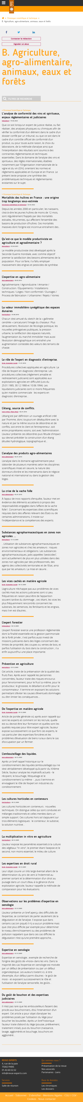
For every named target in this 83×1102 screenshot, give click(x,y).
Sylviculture (6, 626)
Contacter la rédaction (21, 38)
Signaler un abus (21, 44)
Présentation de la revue (54, 1065)
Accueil (9, 1095)
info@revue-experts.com (14, 1073)
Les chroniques (49, 1085)
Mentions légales (52, 1095)
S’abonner (21, 1095)
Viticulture (5, 121)
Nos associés (48, 1069)
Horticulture (6, 314)
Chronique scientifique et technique (22, 18)
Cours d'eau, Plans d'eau (10, 412)
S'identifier (35, 1095)
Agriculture (6, 246)
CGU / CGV (70, 1095)
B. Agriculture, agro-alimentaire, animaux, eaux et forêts (26, 21)
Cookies (31, 1099)
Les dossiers (48, 1088)
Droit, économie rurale (9, 363)
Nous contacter (47, 1099)
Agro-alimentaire (7, 280)
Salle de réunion (10, 1085)
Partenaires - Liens (51, 1072)
